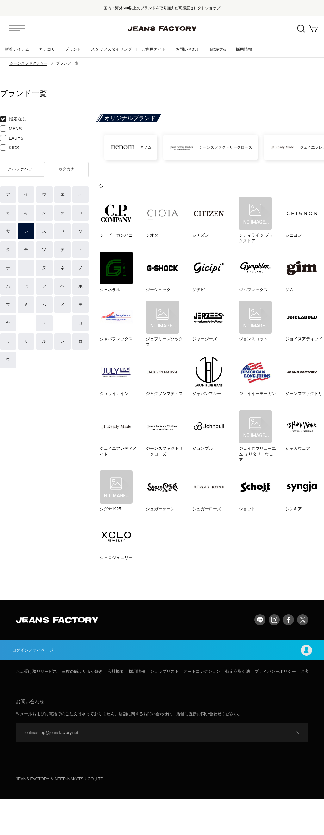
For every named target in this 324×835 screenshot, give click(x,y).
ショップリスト (164, 707)
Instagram (274, 654)
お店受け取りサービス (36, 707)
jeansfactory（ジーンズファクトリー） (162, 28)
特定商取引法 (237, 707)
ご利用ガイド (153, 49)
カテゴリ (47, 49)
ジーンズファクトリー (28, 63)
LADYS (11, 138)
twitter (302, 654)
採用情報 (244, 49)
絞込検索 (296, 29)
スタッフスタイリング (111, 49)
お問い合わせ (188, 49)
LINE (259, 654)
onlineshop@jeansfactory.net (51, 768)
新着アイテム (17, 49)
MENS (11, 128)
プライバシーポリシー (275, 707)
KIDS (9, 147)
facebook (288, 654)
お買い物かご (311, 29)
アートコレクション (202, 707)
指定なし (13, 119)
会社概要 (116, 707)
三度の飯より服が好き (82, 707)
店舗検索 (218, 49)
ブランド (73, 49)
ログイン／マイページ (162, 685)
